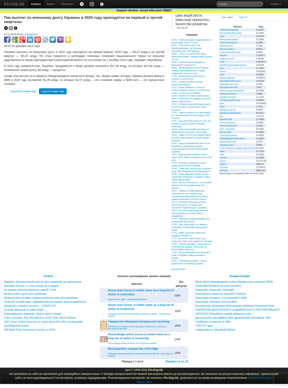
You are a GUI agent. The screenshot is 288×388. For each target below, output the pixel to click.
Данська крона (227, 49)
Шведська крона (228, 109)
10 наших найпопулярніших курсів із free (30, 289)
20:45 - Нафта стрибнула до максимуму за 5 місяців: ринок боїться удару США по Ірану (191, 115)
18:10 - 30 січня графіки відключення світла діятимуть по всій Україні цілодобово (190, 213)
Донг (222, 103)
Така (222, 36)
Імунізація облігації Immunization (216, 301)
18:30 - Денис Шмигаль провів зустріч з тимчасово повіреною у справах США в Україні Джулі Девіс (191, 177)
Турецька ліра (226, 145)
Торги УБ (243, 17)
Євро (222, 151)
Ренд (222, 106)
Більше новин (178, 269)
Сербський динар (228, 135)
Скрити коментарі (52, 91)
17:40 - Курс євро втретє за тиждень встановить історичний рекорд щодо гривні (189, 227)
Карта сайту (144, 381)
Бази (51, 4)
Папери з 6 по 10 (176, 361)
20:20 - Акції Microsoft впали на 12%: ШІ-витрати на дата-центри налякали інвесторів (191, 124)
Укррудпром (31, 34)
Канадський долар (229, 39)
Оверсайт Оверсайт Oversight (214, 289)
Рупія (222, 62)
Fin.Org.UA (14, 4)
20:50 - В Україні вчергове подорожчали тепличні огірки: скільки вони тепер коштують (191, 107)
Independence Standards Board (215, 329)
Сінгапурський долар (230, 100)
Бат (221, 116)
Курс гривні (227, 17)
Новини (36, 4)
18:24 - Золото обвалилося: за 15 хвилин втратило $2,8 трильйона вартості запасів (192, 185)
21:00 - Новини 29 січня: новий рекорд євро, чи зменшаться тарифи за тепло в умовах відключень (191, 98)
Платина (224, 167)
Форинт (223, 55)
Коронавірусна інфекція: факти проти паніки (32, 313)
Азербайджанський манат (232, 138)
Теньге (223, 71)
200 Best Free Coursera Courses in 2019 (29, 329)
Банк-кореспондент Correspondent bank (221, 297)
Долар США (225, 132)
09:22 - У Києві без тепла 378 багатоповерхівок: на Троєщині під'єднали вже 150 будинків (187, 48)
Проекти (67, 4)
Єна (221, 68)
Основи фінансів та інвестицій (23, 309)
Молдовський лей (228, 87)
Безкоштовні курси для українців (25, 293)
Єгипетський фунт (228, 125)
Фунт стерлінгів (227, 129)
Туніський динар (228, 122)
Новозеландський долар (232, 90)
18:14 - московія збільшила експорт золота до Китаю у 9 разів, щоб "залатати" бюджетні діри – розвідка (189, 205)
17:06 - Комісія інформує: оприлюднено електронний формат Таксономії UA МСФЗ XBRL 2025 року (191, 247)
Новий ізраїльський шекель (233, 65)
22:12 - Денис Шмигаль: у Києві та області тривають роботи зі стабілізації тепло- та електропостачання (191, 90)
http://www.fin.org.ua (260, 377)
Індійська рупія (227, 58)
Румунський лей (227, 141)
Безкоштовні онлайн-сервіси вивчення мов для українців (41, 297)
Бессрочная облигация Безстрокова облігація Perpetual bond (234, 305)
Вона (222, 74)
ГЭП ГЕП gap (204, 325)
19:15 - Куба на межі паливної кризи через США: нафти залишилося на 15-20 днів (192, 157)
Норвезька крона (228, 94)
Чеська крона (226, 46)
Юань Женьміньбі (228, 42)
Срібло (223, 164)
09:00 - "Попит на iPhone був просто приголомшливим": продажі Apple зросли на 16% (192, 57)
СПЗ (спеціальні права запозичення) (238, 148)
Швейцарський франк (230, 113)
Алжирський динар (229, 30)
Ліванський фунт (228, 78)
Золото (223, 161)
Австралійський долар (231, 33)
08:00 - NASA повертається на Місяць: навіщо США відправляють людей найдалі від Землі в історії (190, 71)
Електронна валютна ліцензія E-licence (220, 293)
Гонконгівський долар (230, 52)
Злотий (223, 157)
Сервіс (275, 4)
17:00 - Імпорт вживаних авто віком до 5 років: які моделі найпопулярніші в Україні (191, 255)
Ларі (222, 154)
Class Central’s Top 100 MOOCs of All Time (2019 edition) (40, 317)
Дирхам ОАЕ (226, 119)
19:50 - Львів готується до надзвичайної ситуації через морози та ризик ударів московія (191, 138)
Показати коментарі (23, 91)
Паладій (224, 170)
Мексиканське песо (229, 84)
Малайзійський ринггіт (230, 81)
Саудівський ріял (228, 97)
